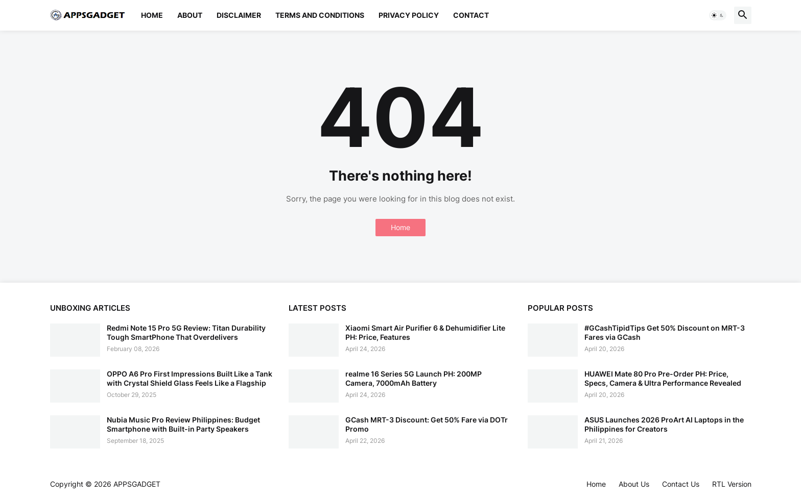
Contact (471, 15)
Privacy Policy (409, 15)
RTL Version (731, 484)
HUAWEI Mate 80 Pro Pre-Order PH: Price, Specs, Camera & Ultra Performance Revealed (662, 378)
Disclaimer (239, 15)
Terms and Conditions (319, 15)
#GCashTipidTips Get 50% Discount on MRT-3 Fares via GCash (664, 332)
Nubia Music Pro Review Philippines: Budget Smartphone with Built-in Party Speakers (183, 424)
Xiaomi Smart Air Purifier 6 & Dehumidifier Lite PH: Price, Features (425, 332)
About (189, 15)
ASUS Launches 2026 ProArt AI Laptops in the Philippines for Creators (664, 424)
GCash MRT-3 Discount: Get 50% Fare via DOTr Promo (426, 424)
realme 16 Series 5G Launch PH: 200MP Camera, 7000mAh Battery (413, 378)
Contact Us (680, 484)
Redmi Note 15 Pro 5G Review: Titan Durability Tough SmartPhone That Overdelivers (186, 332)
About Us (634, 484)
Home (152, 15)
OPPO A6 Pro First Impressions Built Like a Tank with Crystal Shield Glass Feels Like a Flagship (189, 378)
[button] (717, 15)
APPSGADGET (136, 484)
